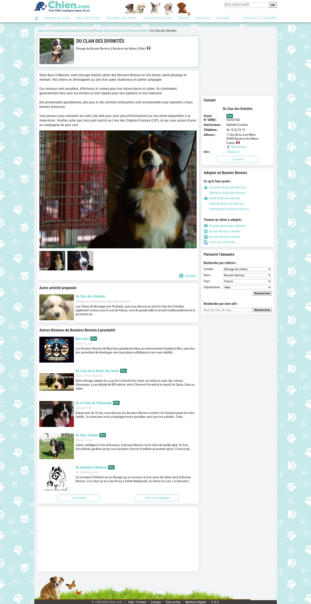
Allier (144, 31)
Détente (184, 18)
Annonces (202, 18)
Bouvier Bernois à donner (222, 237)
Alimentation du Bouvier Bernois (226, 209)
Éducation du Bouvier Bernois (225, 193)
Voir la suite (78, 498)
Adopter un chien (57, 18)
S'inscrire (250, 18)
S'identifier (269, 18)
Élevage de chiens (79, 31)
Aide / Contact (137, 602)
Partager (188, 276)
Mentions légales (195, 602)
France (134, 31)
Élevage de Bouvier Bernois (110, 31)
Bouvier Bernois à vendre (222, 231)
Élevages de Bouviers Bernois (225, 226)
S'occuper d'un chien (121, 18)
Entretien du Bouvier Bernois (224, 204)
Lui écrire (238, 159)
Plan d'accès (238, 147)
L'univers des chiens (157, 18)
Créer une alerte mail (219, 242)
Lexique (156, 602)
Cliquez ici (232, 152)
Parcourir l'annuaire (157, 498)
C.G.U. (215, 602)
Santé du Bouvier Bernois (222, 198)
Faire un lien (173, 602)
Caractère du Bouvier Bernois (225, 187)
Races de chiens (88, 18)
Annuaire (222, 18)
